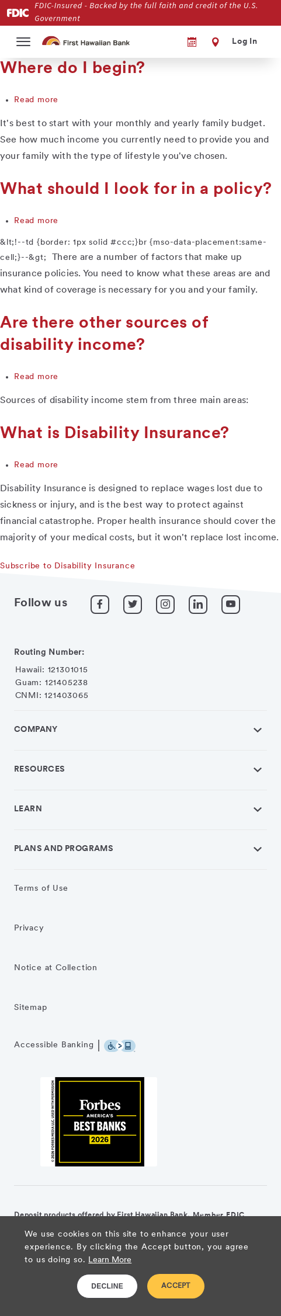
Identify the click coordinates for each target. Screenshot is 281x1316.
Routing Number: (49, 652)
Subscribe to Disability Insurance (67, 566)
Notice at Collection (56, 968)
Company (36, 729)
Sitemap (30, 1008)
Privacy (29, 928)
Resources (39, 769)
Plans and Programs (63, 849)
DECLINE (107, 1286)
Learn (28, 809)
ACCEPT (175, 1286)
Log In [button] (245, 41)
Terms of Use (41, 888)
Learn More (109, 1260)
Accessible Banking (53, 1045)
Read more (36, 100)
